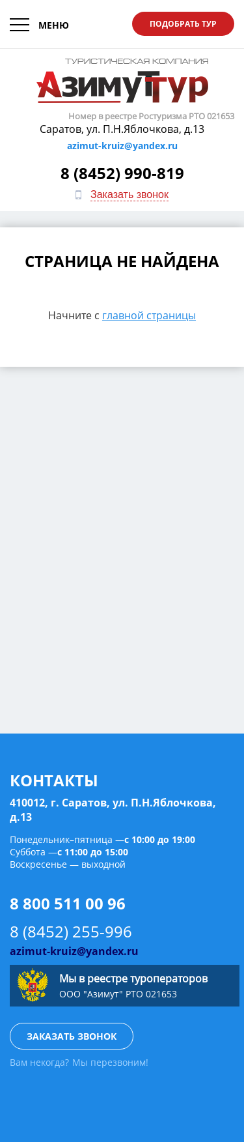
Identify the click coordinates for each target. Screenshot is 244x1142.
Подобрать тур (183, 23)
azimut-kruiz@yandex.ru (122, 145)
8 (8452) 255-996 (71, 931)
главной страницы (149, 315)
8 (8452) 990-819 (122, 173)
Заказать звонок (129, 194)
